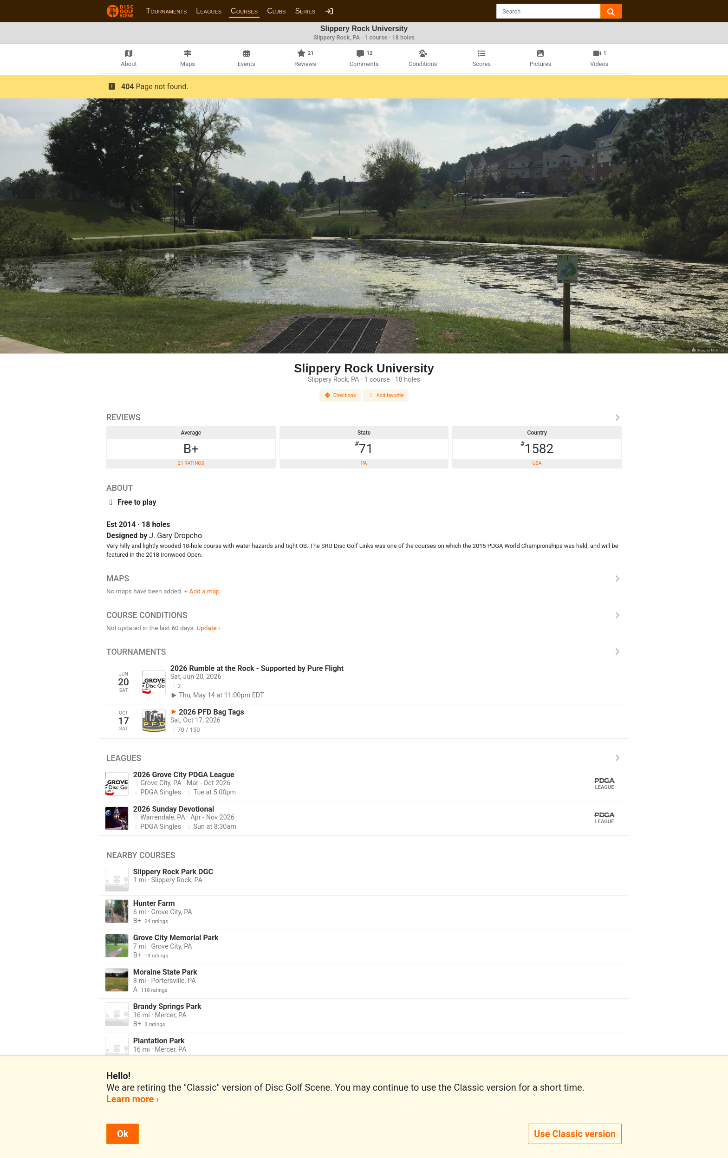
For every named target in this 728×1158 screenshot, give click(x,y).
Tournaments (166, 11)
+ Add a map (202, 591)
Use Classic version (575, 1133)
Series (305, 11)
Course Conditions (364, 615)
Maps (364, 578)
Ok (122, 1133)
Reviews (364, 417)
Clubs (276, 11)
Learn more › (132, 1099)
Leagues (208, 11)
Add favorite (386, 395)
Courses (244, 11)
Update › (208, 627)
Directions (340, 395)
